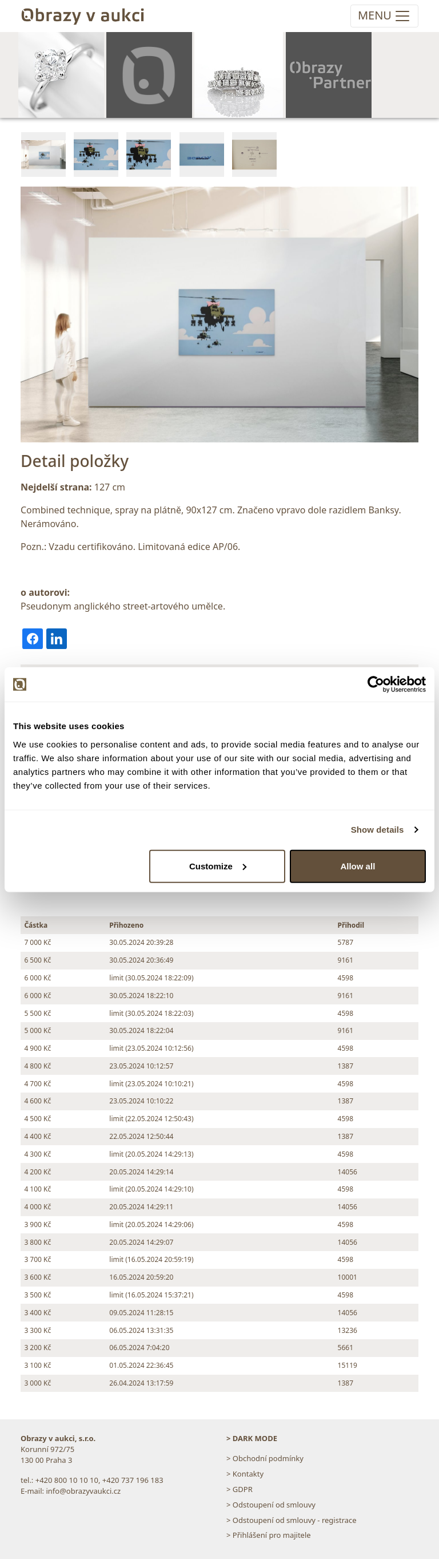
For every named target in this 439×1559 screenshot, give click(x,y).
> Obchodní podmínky (265, 1458)
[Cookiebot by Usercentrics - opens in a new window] (376, 684)
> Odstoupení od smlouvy (271, 1504)
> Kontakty (245, 1474)
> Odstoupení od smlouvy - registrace (291, 1520)
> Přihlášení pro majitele (268, 1535)
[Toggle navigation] (384, 16)
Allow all (357, 865)
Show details (377, 829)
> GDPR (239, 1489)
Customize (217, 865)
